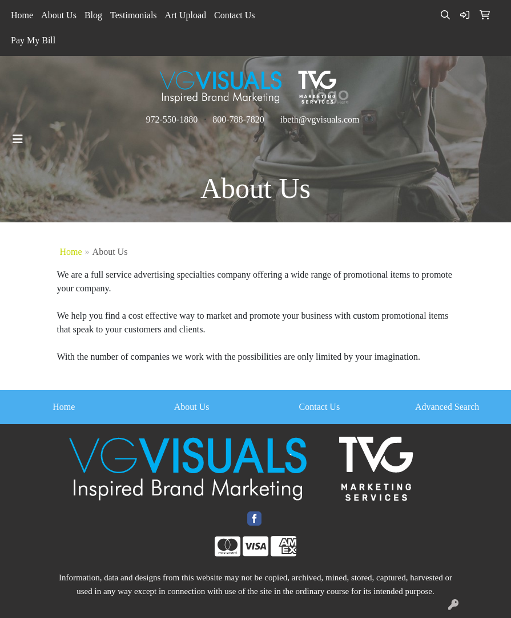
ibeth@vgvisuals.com (320, 119)
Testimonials (133, 15)
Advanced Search (447, 407)
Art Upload (185, 15)
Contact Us (234, 15)
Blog (93, 15)
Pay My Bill (33, 40)
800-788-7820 (238, 119)
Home (22, 15)
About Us (59, 15)
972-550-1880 (172, 119)
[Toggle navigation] (18, 139)
